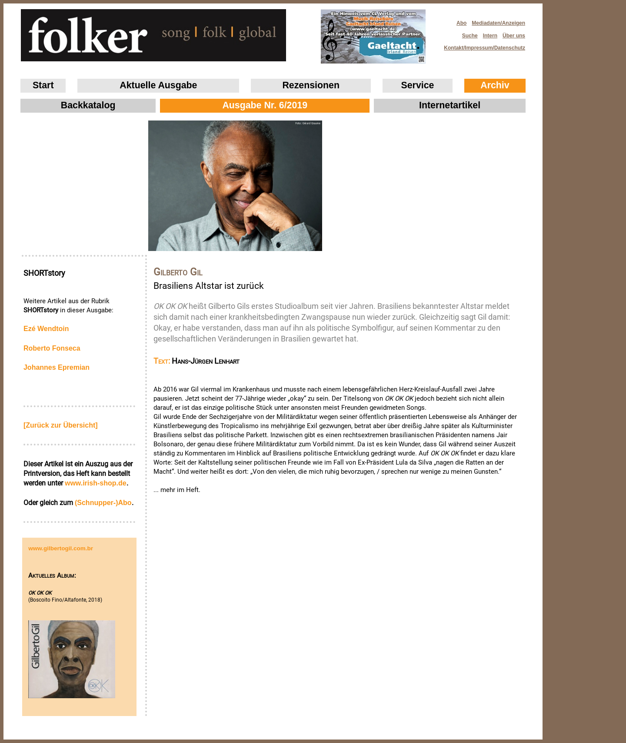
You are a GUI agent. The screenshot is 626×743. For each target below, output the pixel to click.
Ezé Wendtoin (46, 328)
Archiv (494, 85)
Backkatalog (88, 105)
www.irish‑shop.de (96, 483)
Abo (461, 23)
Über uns (514, 36)
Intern (490, 36)
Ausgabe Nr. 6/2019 (264, 105)
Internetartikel (449, 105)
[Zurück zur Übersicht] (60, 425)
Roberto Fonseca (51, 348)
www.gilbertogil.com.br (60, 548)
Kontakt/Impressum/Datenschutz (481, 45)
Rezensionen (311, 85)
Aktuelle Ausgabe (158, 85)
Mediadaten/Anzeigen (498, 23)
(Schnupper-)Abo (103, 502)
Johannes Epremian (56, 367)
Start (43, 85)
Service (417, 85)
